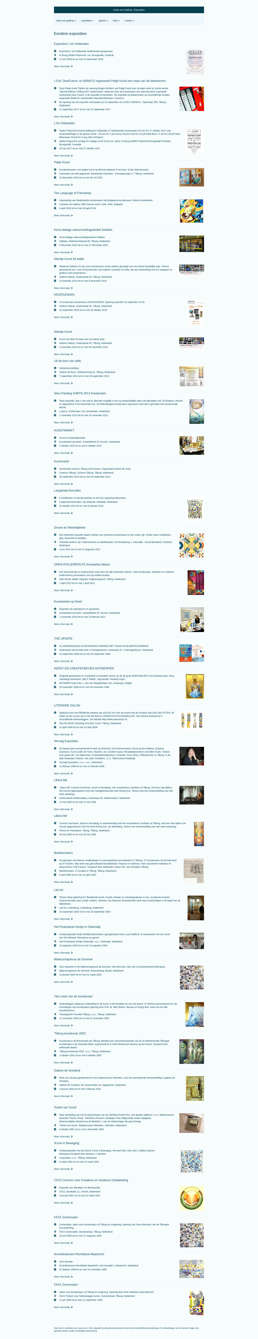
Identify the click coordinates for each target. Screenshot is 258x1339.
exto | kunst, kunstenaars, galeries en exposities (63, 10)
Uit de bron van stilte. (68, 361)
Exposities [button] (87, 20)
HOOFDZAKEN (64, 294)
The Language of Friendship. (73, 193)
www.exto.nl (83, 1328)
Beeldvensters (63, 853)
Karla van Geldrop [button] (66, 20)
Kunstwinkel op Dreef (68, 601)
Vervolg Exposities (66, 741)
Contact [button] (129, 20)
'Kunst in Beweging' (67, 1143)
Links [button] (116, 20)
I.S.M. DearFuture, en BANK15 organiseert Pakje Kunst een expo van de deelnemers (110, 81)
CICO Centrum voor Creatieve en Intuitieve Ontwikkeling (91, 1180)
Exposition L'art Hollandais (71, 43)
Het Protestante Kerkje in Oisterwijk (77, 927)
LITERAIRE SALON (67, 705)
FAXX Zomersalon (66, 1217)
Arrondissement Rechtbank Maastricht (79, 1254)
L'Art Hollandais (64, 123)
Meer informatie (63, 66)
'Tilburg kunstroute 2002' (70, 1033)
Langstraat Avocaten (67, 490)
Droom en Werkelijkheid (69, 527)
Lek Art (58, 890)
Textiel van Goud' (65, 1107)
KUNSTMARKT (64, 430)
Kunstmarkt (61, 461)
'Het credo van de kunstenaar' (73, 996)
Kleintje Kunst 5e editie (69, 259)
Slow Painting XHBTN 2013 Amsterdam (80, 393)
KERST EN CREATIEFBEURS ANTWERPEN (84, 668)
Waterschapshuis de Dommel (73, 959)
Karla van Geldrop (122, 10)
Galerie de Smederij (67, 1070)
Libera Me (60, 780)
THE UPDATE (63, 638)
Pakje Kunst (62, 162)
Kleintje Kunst (63, 331)
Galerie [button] (103, 20)
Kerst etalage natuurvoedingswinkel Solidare (83, 229)
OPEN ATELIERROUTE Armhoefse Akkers (82, 564)
